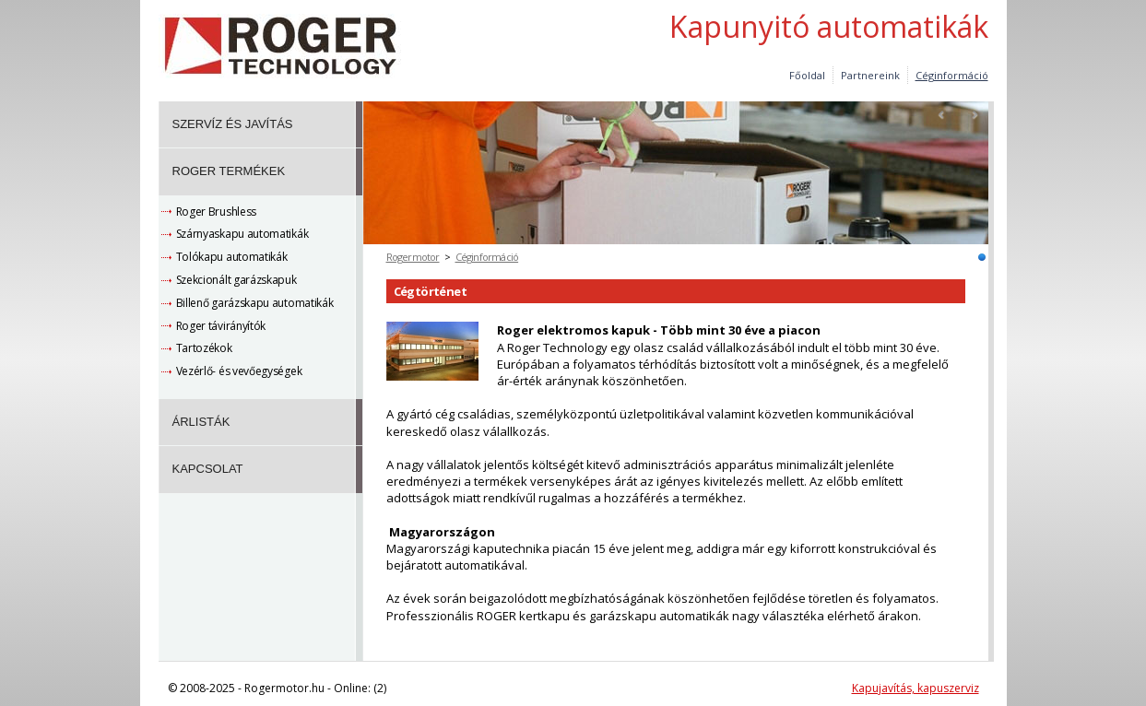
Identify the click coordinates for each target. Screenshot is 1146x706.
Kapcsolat (207, 469)
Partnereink (870, 75)
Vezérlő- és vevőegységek (239, 371)
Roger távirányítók (221, 326)
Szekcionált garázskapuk (236, 280)
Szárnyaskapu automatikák (242, 233)
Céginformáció (487, 257)
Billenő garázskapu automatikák (255, 303)
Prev (942, 115)
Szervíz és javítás (232, 124)
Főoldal (807, 75)
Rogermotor (413, 257)
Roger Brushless (216, 211)
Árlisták (201, 422)
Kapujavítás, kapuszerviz (915, 688)
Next (974, 115)
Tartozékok (204, 348)
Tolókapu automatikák (232, 257)
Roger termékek (229, 171)
